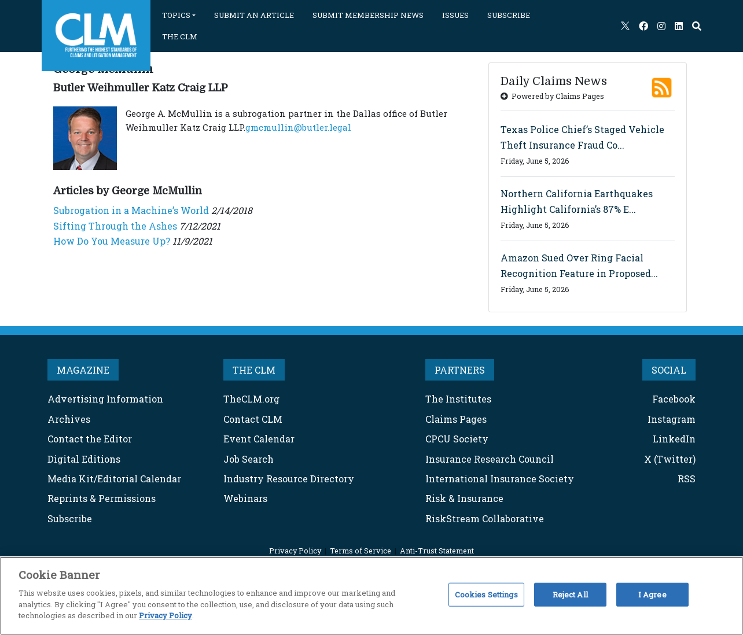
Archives (68, 448)
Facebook (674, 428)
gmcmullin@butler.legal (298, 156)
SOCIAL (669, 399)
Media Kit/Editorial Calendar (114, 507)
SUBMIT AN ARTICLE (254, 15)
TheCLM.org (251, 428)
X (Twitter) (670, 488)
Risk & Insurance (464, 527)
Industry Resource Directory (288, 507)
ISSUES (455, 15)
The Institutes (458, 428)
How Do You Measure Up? (111, 270)
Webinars (245, 527)
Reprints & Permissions (101, 527)
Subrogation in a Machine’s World (131, 239)
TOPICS (176, 15)
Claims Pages (456, 448)
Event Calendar (259, 468)
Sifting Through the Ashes (115, 255)
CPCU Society (456, 468)
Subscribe (69, 547)
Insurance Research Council (489, 488)
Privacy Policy (165, 615)
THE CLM (179, 36)
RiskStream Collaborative (484, 547)
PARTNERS (460, 399)
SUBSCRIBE (508, 15)
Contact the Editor (89, 468)
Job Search (248, 488)
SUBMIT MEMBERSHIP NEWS (368, 15)
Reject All (570, 594)
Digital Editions (83, 488)
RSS (687, 507)
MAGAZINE (83, 399)
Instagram (672, 448)
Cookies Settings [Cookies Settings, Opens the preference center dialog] (486, 594)
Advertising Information (105, 428)
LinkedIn (674, 468)
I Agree (652, 594)
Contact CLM (252, 448)
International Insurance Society (499, 507)
